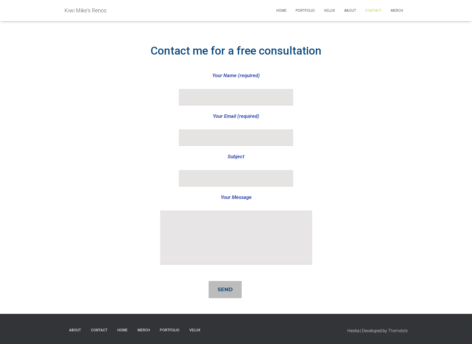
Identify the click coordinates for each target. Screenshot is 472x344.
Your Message (236, 229)
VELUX (329, 10)
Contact (373, 10)
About (350, 10)
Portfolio (305, 10)
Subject (236, 170)
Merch (397, 10)
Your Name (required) (236, 89)
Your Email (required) (236, 129)
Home (281, 10)
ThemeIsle (398, 330)
